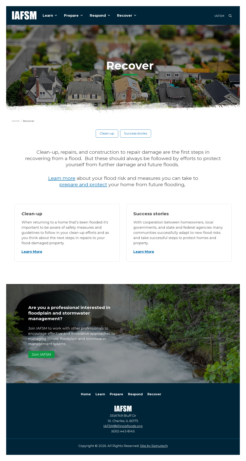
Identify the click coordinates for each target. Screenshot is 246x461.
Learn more (61, 178)
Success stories (135, 133)
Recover (126, 15)
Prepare (73, 15)
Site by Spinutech (154, 446)
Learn (50, 15)
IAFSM (219, 16)
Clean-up (107, 133)
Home (86, 394)
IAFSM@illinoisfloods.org (123, 426)
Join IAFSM (41, 354)
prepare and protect (83, 184)
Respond (100, 15)
